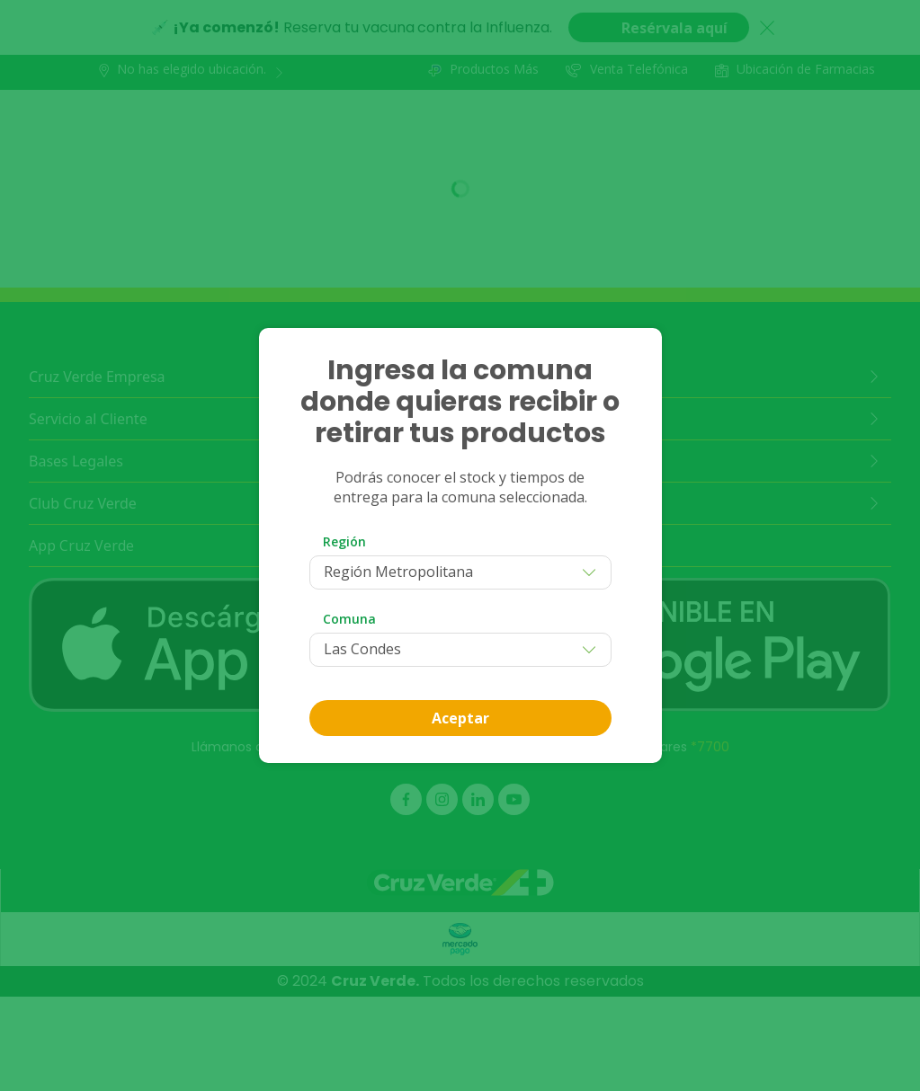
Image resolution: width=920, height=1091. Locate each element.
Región (344, 541)
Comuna (349, 618)
